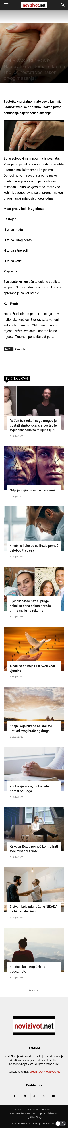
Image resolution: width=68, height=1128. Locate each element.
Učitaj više (34, 990)
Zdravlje (8, 54)
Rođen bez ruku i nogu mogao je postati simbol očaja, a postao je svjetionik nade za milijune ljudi (33, 425)
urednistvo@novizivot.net (45, 1071)
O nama (19, 1109)
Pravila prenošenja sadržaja (21, 1113)
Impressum (32, 1109)
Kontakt (46, 1109)
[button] (6, 5)
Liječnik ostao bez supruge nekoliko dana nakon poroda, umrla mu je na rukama (31, 605)
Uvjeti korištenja (34, 1117)
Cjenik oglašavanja (48, 1113)
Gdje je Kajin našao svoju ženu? (32, 490)
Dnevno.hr (20, 348)
